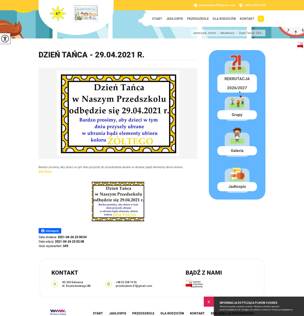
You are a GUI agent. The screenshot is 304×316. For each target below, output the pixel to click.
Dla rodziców (224, 19)
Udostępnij (50, 230)
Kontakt (247, 19)
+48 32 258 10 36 (252, 5)
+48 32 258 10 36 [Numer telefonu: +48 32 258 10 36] (126, 282)
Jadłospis (174, 19)
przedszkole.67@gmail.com (214, 5)
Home (212, 33)
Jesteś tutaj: (200, 33)
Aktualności (225, 33)
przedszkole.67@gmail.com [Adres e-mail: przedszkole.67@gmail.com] (134, 285)
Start (157, 19)
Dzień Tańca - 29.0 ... (249, 33)
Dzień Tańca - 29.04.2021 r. (92, 54)
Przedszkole (198, 19)
